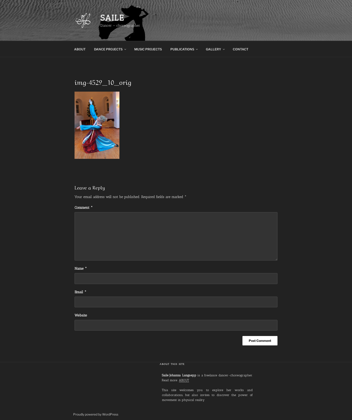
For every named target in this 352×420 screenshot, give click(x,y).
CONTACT (240, 49)
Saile (112, 18)
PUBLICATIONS (184, 49)
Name (81, 268)
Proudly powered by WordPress (95, 414)
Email (80, 292)
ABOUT (80, 49)
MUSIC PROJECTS (148, 49)
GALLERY (215, 49)
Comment (84, 207)
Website (81, 315)
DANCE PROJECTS (110, 49)
